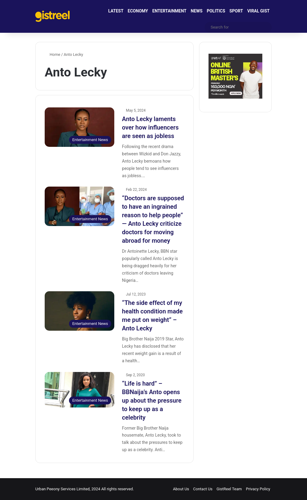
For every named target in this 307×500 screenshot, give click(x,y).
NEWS (197, 10)
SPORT (236, 10)
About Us (181, 489)
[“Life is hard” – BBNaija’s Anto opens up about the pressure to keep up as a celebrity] (79, 389)
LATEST (115, 10)
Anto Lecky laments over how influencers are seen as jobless (150, 127)
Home (52, 54)
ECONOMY (138, 10)
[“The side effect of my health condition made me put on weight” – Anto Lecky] (79, 310)
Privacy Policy (258, 489)
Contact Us (202, 489)
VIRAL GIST (258, 10)
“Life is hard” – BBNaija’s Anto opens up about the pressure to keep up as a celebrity (151, 400)
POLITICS (216, 10)
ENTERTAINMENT (169, 10)
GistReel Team (229, 489)
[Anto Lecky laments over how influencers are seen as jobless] (79, 127)
